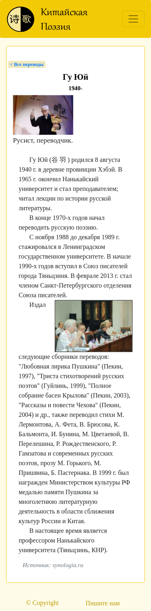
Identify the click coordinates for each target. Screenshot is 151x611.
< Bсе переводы (26, 64)
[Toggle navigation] (133, 19)
